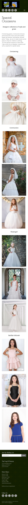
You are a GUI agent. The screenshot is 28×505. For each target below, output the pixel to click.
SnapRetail (11, 502)
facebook (3, 10)
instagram (9, 10)
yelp (12, 10)
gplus (15, 10)
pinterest (6, 10)
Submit (23, 455)
